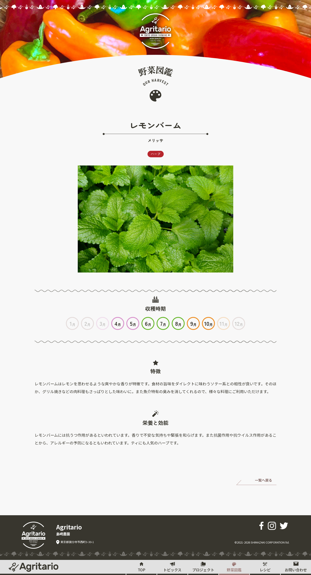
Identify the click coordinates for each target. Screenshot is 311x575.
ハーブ (155, 154)
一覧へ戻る (263, 480)
